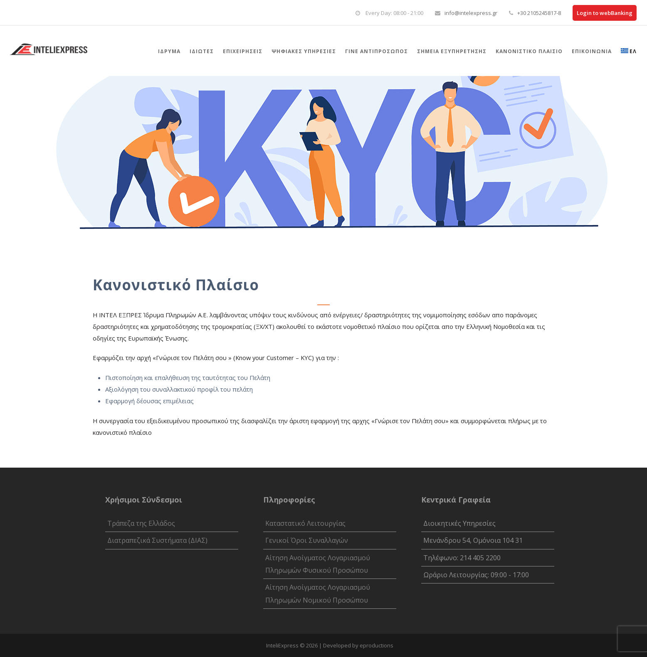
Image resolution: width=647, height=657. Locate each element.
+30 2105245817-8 (539, 13)
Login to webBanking (604, 13)
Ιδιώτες (202, 51)
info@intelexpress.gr (471, 13)
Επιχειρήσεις (242, 51)
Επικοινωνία (592, 51)
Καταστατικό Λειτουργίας (305, 523)
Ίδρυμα (169, 51)
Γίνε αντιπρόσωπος (376, 51)
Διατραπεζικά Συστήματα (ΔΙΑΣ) (157, 540)
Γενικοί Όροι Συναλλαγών (306, 540)
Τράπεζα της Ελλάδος (141, 523)
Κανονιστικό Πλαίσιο (529, 51)
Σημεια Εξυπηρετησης (451, 51)
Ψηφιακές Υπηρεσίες (304, 51)
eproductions (376, 645)
